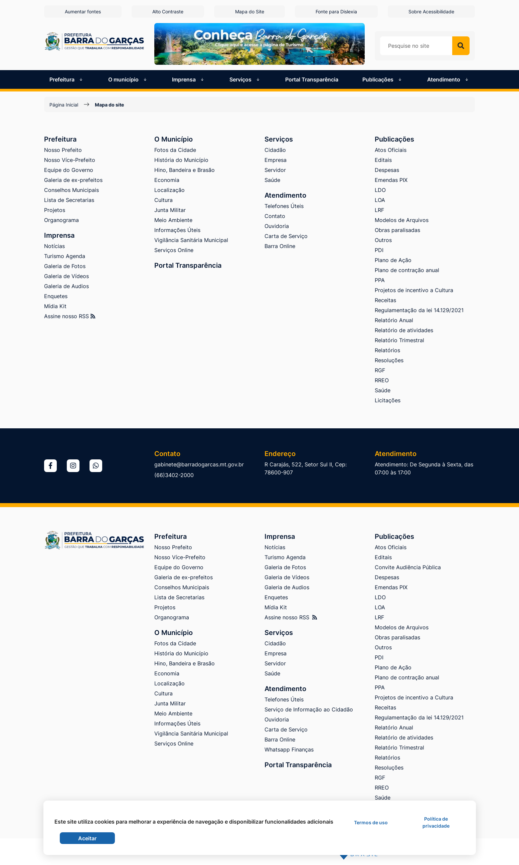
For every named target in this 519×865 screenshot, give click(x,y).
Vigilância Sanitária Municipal (191, 240)
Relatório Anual (394, 320)
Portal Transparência (311, 79)
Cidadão (275, 150)
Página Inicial (63, 104)
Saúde (272, 180)
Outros (383, 240)
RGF (380, 370)
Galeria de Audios (66, 286)
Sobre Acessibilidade (431, 11)
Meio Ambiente (173, 220)
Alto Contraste (167, 11)
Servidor (275, 170)
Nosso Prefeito (63, 150)
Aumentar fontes (83, 11)
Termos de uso (371, 822)
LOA (380, 200)
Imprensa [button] (188, 79)
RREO (382, 380)
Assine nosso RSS (69, 316)
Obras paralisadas (397, 230)
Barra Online (280, 246)
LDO (380, 190)
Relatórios (387, 350)
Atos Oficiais (390, 150)
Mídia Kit (55, 306)
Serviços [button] (245, 79)
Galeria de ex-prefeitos (73, 180)
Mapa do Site (249, 11)
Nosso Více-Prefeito (69, 160)
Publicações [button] (382, 79)
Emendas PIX (391, 180)
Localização (169, 190)
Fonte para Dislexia (336, 11)
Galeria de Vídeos (66, 276)
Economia (166, 180)
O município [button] (128, 79)
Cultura (163, 200)
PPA (380, 280)
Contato (275, 216)
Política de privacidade (436, 822)
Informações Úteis (177, 230)
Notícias (54, 246)
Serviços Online (173, 250)
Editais (383, 160)
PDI (379, 250)
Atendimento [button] (448, 79)
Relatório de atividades (404, 330)
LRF (379, 210)
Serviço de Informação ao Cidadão (309, 709)
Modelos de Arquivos (401, 220)
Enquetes (55, 296)
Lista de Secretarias (69, 200)
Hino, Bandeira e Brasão (184, 170)
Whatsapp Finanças (289, 749)
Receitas (385, 300)
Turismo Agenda (64, 256)
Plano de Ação (393, 260)
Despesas (387, 170)
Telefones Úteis (284, 206)
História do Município (181, 160)
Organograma (61, 220)
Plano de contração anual (407, 270)
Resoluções (389, 360)
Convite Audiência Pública (408, 567)
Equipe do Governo (68, 170)
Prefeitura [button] (66, 79)
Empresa (276, 160)
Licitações (387, 400)
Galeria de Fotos (64, 266)
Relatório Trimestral (399, 340)
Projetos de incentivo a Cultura (414, 290)
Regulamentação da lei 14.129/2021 (419, 310)
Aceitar (87, 838)
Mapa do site (109, 104)
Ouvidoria (277, 226)
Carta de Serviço (286, 236)
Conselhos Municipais (71, 190)
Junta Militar (170, 210)
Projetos (54, 210)
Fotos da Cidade (175, 150)
